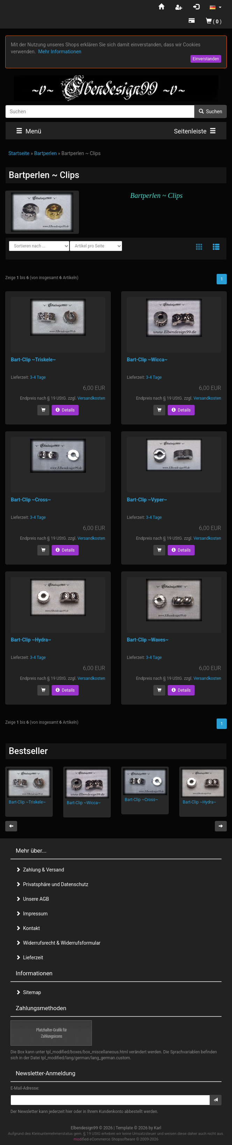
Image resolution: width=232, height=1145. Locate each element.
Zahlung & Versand (40, 870)
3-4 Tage (38, 377)
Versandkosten (91, 398)
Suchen (210, 111)
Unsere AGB (32, 899)
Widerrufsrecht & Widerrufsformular (58, 943)
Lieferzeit (29, 957)
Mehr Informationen (59, 51)
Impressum (32, 913)
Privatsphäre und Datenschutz (52, 884)
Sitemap (28, 992)
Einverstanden (206, 58)
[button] (215, 7)
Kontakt (28, 928)
